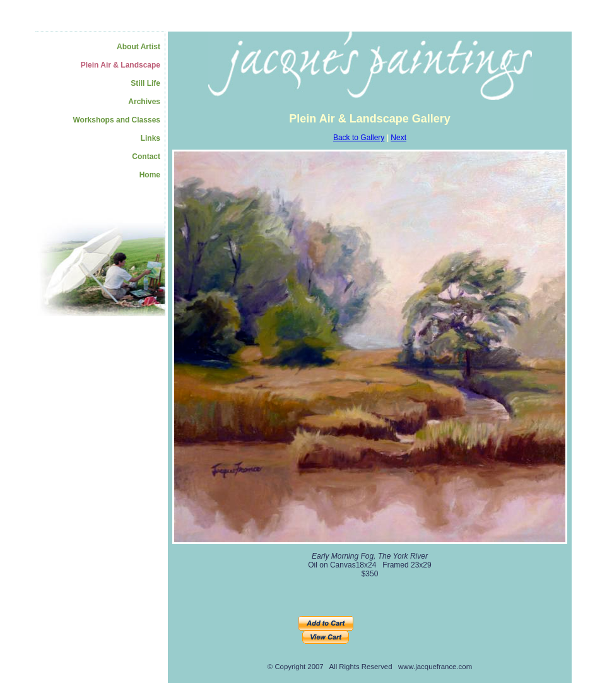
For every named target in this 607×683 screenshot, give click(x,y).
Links (150, 138)
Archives (144, 101)
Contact (146, 156)
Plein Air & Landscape (120, 65)
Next (398, 137)
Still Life (145, 83)
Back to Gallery (358, 137)
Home (149, 174)
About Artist (138, 46)
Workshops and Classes (117, 120)
